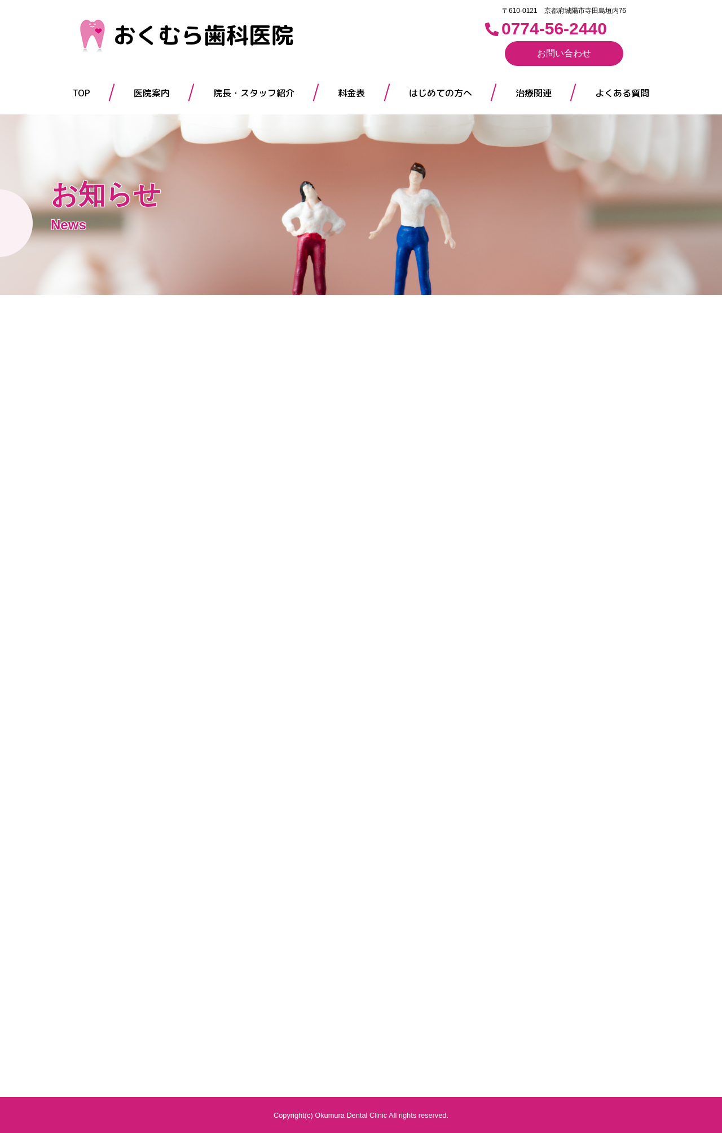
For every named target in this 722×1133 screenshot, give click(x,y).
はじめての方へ (440, 93)
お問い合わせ (564, 53)
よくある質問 (622, 93)
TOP (81, 93)
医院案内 (152, 93)
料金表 (351, 93)
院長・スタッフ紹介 (253, 93)
